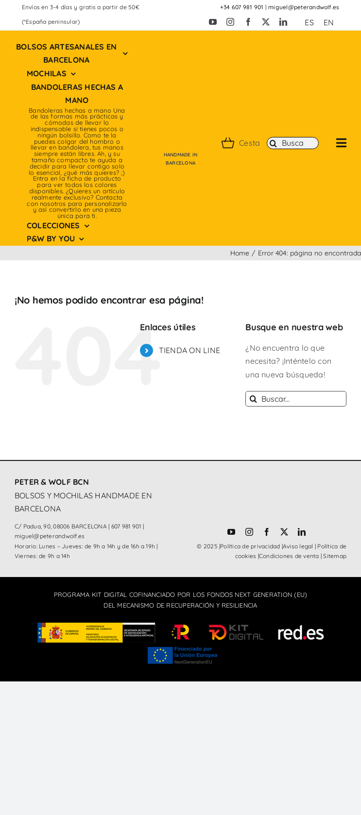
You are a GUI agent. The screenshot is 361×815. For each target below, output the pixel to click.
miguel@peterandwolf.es (303, 7)
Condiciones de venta (289, 556)
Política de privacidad (250, 546)
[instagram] (230, 22)
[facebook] (248, 22)
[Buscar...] (295, 399)
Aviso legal (298, 546)
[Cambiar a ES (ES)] (309, 22)
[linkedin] (283, 22)
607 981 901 (126, 526)
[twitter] (266, 22)
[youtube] (213, 22)
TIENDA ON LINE (189, 350)
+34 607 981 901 (242, 7)
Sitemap (334, 556)
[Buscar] (292, 143)
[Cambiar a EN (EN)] (329, 22)
